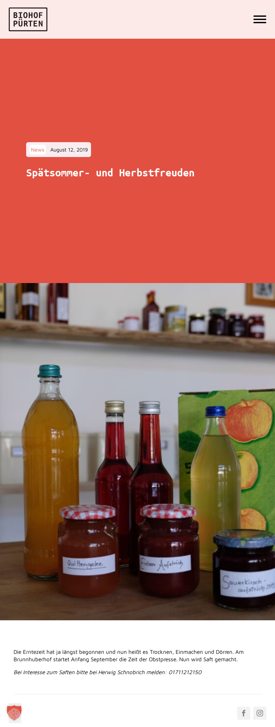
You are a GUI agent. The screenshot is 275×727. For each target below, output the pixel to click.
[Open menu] (259, 19)
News (37, 149)
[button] (14, 713)
